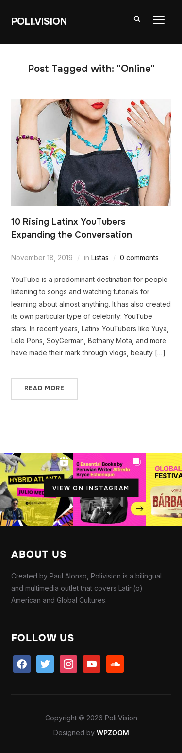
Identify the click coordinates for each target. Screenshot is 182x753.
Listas (100, 257)
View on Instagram (91, 488)
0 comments (139, 257)
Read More (44, 388)
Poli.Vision (39, 22)
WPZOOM (113, 732)
